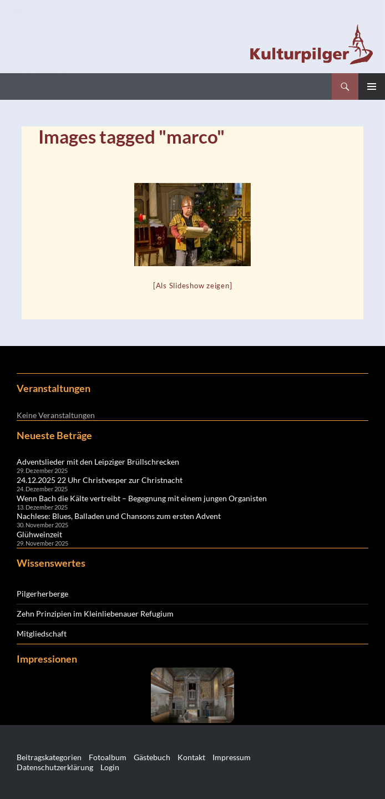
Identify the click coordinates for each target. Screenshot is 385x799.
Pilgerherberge (42, 593)
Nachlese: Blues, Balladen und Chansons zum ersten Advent (119, 516)
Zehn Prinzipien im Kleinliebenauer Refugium (95, 613)
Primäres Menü (371, 86)
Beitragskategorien (49, 757)
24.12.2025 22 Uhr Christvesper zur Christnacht (100, 480)
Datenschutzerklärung (55, 767)
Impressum (231, 757)
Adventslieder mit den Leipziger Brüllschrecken (98, 461)
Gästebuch (152, 757)
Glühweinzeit (39, 534)
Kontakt (191, 757)
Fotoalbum (107, 757)
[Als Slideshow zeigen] (192, 285)
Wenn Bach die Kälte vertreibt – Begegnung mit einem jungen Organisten (142, 498)
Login (109, 767)
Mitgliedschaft (42, 633)
